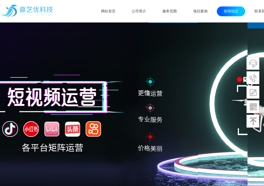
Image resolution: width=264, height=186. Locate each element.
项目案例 (200, 11)
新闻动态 (231, 11)
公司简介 (139, 11)
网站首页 (108, 11)
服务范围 (169, 11)
